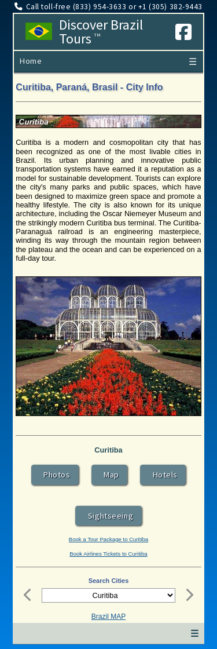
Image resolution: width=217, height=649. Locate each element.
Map (109, 474)
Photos (55, 474)
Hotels (163, 474)
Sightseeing (109, 516)
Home (31, 61)
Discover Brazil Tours (101, 32)
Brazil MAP (108, 616)
